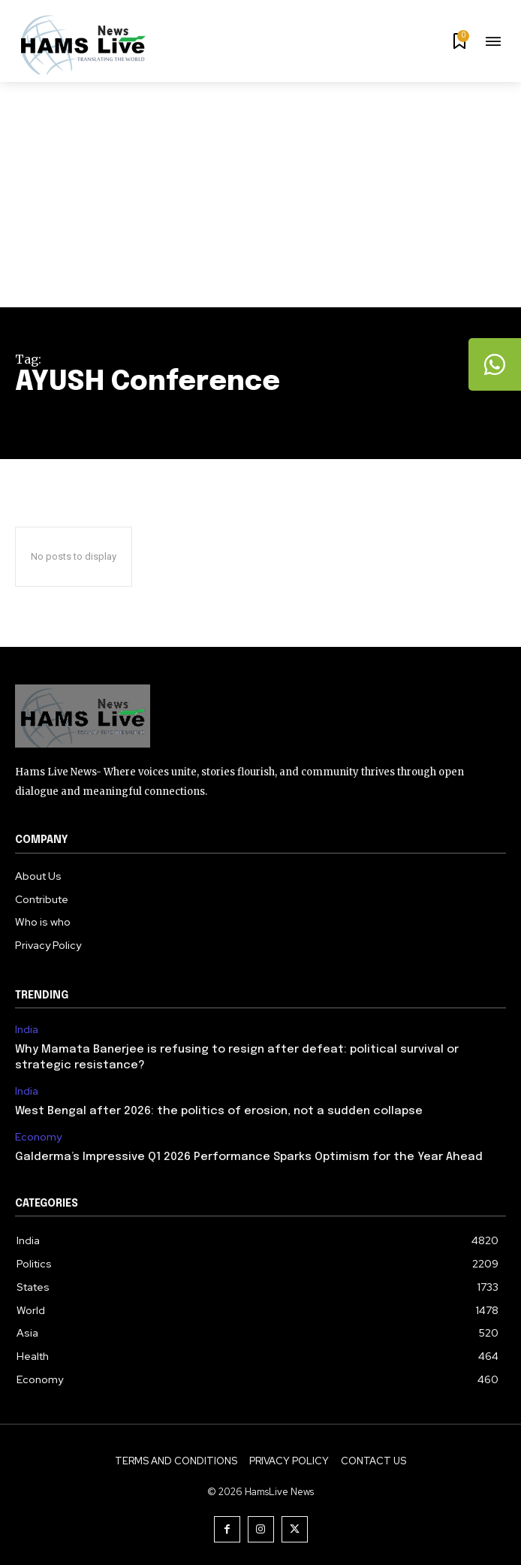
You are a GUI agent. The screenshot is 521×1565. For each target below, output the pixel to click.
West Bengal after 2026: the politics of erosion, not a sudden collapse (219, 1111)
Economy (38, 1137)
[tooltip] (494, 364)
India (26, 1029)
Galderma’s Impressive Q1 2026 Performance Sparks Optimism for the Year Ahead (249, 1157)
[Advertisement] (260, 194)
